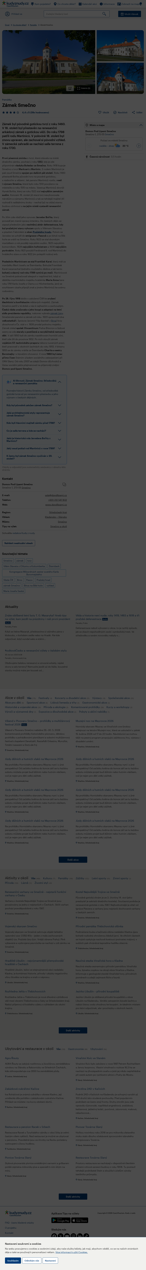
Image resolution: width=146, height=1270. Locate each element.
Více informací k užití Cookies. (71, 1252)
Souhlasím (13, 1260)
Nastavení (50, 1260)
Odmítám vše (32, 1260)
